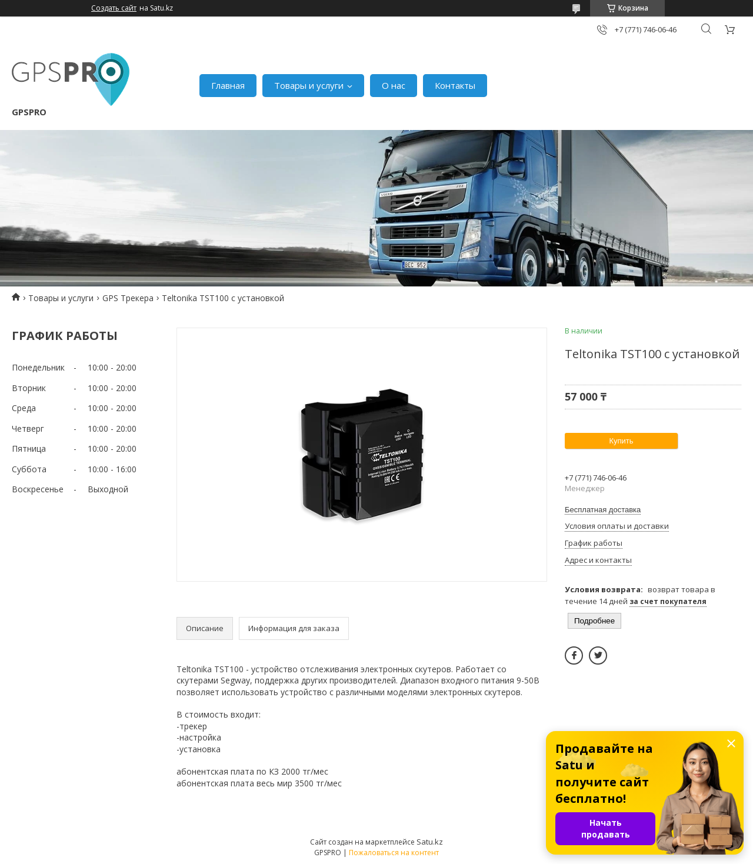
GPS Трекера (128, 297)
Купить (621, 440)
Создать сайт (113, 8)
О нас (393, 85)
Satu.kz (430, 841)
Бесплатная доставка (603, 509)
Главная (228, 85)
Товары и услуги (309, 85)
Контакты (455, 85)
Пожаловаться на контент (394, 853)
